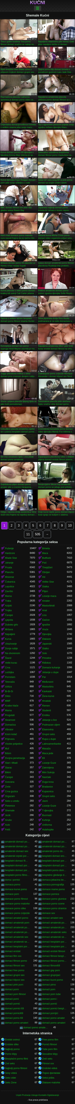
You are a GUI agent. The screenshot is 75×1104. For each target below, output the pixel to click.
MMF (7, 701)
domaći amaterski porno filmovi (17, 932)
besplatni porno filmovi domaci (17, 875)
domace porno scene (53, 903)
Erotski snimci (12, 1039)
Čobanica (10, 581)
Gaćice (46, 620)
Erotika (46, 715)
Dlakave (46, 639)
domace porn (12, 894)
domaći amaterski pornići (54, 922)
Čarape (9, 615)
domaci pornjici (50, 1013)
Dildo (7, 696)
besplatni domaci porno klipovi (17, 870)
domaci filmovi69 (51, 965)
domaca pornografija (53, 884)
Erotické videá (49, 1068)
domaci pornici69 (14, 1013)
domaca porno (12, 884)
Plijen (45, 591)
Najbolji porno (12, 1049)
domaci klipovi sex (14, 980)
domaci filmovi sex (15, 965)
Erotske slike (12, 1044)
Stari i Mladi (11, 762)
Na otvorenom (12, 653)
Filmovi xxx (48, 1063)
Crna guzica (11, 791)
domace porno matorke (17, 903)
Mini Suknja (48, 772)
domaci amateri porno (16, 918)
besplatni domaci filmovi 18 (17, 860)
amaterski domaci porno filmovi (17, 846)
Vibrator (9, 729)
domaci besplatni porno (17, 946)
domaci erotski (12, 951)
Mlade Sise (11, 558)
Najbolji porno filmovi (16, 1068)
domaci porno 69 (14, 1018)
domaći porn (48, 989)
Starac (8, 767)
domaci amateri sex (52, 918)
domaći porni (12, 999)
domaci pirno (49, 984)
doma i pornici (12, 879)
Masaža (46, 748)
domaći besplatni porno (54, 941)
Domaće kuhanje (51, 667)
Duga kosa (48, 782)
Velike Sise (48, 581)
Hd (43, 577)
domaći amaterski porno (17, 927)
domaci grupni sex (14, 975)
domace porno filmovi (16, 898)
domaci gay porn (51, 970)
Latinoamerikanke (51, 743)
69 (43, 758)
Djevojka (46, 634)
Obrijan (46, 572)
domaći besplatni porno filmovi (54, 946)
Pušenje (9, 548)
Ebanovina (48, 729)
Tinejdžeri (47, 567)
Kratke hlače (11, 705)
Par (44, 677)
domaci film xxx (13, 956)
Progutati (10, 715)
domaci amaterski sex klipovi (54, 937)
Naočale (46, 777)
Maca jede (47, 753)
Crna (7, 667)
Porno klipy (11, 1054)
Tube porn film (49, 1049)
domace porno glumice (54, 898)
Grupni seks (48, 734)
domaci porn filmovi (15, 994)
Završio (9, 591)
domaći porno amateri (53, 1022)
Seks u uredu (12, 801)
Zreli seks (47, 1058)
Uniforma (47, 824)
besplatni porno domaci (54, 870)
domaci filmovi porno (16, 960)
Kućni (37, 2)
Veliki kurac (11, 662)
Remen (46, 705)
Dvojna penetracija (15, 758)
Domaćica (10, 724)
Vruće (45, 629)
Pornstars (10, 677)
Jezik (7, 815)
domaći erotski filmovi (53, 951)
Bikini (8, 772)
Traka (8, 600)
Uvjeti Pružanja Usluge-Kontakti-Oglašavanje (37, 1095)
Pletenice (10, 805)
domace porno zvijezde (17, 913)
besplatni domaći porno (17, 865)
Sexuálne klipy (50, 1054)
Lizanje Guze (49, 762)
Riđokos (46, 662)
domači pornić (12, 1003)
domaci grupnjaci (51, 975)
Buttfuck (46, 558)
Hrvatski (46, 701)
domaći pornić (49, 1003)
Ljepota (9, 620)
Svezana (9, 782)
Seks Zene (10, 1082)
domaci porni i (49, 999)
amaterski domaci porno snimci (54, 846)
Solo (44, 653)
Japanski (47, 643)
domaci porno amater (53, 1018)
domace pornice (50, 894)
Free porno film (50, 1039)
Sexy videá (11, 1073)
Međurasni (47, 681)
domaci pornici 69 (14, 1008)
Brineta (46, 548)
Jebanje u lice (49, 720)
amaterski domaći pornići (17, 841)
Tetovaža (10, 681)
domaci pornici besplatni (54, 1008)
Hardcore (10, 553)
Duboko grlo (11, 624)
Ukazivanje (11, 643)
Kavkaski (47, 691)
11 (28, 534)
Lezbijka (9, 672)
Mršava (9, 629)
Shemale (9, 810)
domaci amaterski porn (17, 922)
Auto (7, 824)
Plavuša (9, 572)
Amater (46, 600)
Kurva (8, 639)
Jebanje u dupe (50, 672)
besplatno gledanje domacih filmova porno (54, 875)
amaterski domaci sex (16, 851)
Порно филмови (51, 1073)
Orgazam (10, 796)
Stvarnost (10, 720)
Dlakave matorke (51, 1082)
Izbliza (8, 686)
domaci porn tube (51, 994)
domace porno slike (15, 908)
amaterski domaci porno (54, 841)
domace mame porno (53, 889)
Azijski (8, 605)
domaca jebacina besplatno (54, 879)
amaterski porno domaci (54, 851)
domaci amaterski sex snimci (17, 941)
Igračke (46, 624)
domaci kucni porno (52, 980)
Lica (44, 615)
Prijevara (9, 739)
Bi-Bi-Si (9, 691)
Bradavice (47, 786)
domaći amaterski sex (16, 937)
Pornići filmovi (49, 1044)
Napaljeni (10, 634)
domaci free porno (14, 970)
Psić (44, 562)
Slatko (45, 648)
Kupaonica (48, 791)
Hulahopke (48, 829)
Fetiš (7, 829)
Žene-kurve (48, 696)
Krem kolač (11, 734)
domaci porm (12, 989)
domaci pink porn (14, 984)
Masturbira (48, 686)
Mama (8, 596)
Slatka (45, 586)
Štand (8, 658)
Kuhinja (46, 820)
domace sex (48, 913)
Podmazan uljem (51, 724)
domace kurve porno (16, 889)
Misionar (9, 577)
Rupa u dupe (49, 739)
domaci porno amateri (16, 1022)
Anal (44, 610)
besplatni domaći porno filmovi (54, 865)
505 (37, 534)
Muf (7, 748)
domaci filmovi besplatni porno (54, 956)
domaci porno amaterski (36, 1027)
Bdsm (8, 753)
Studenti (46, 710)
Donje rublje (11, 648)
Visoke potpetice (14, 743)
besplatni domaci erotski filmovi (54, 856)
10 (70, 525)
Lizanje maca (49, 596)
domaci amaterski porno (54, 927)
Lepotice (9, 586)
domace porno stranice (54, 908)
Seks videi (10, 1077)
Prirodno (46, 658)
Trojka (8, 610)
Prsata (8, 567)
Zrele (7, 786)
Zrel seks (10, 1063)
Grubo (8, 820)
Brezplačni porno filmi (16, 1058)
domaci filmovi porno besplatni (54, 960)
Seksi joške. (48, 1077)
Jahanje (9, 562)
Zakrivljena (48, 767)
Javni (45, 801)
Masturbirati (48, 605)
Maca (45, 553)
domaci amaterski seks (54, 932)
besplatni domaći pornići (54, 860)
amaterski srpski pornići (17, 856)
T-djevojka (47, 810)
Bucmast (47, 815)
